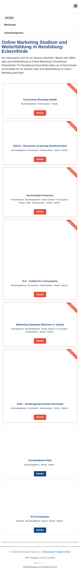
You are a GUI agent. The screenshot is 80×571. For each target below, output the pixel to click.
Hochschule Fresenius (40, 195)
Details (40, 113)
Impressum (48, 552)
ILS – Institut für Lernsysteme (40, 281)
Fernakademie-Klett (40, 460)
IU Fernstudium (40, 516)
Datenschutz (64, 552)
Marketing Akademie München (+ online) (40, 324)
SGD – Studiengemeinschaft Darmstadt (40, 404)
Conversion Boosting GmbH (40, 99)
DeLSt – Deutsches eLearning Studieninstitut (40, 146)
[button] (75, 6)
